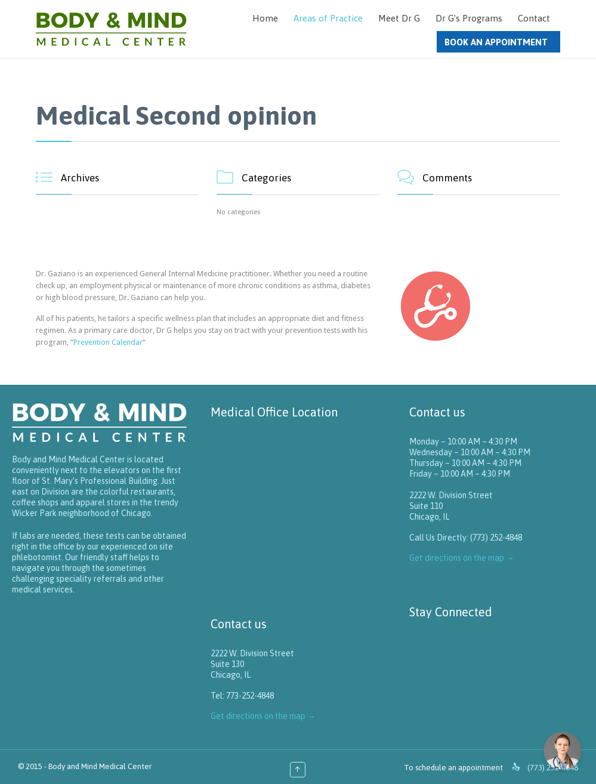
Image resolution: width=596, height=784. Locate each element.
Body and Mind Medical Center (100, 766)
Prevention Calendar (108, 342)
